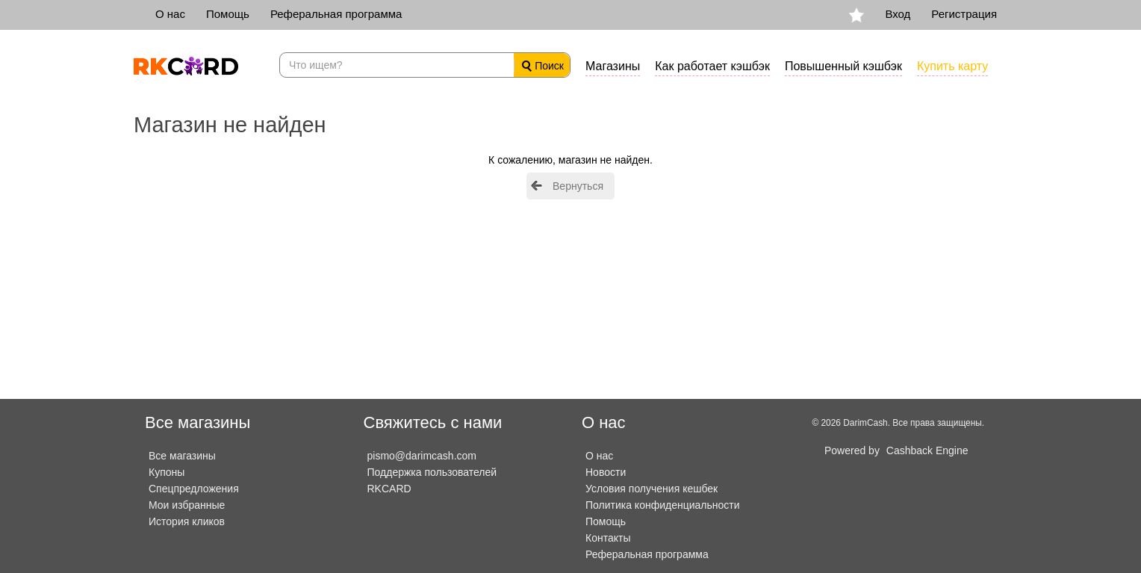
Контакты (607, 538)
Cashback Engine (927, 450)
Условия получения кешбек (651, 489)
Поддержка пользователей (432, 472)
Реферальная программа (336, 13)
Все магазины (182, 456)
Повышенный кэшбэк (843, 66)
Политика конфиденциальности (662, 505)
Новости (605, 472)
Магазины (612, 66)
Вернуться (578, 186)
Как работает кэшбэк (712, 66)
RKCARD (389, 489)
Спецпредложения (194, 489)
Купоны (166, 472)
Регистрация (964, 13)
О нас (170, 13)
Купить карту (952, 66)
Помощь (227, 13)
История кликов (187, 521)
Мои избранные (187, 505)
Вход (897, 13)
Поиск (543, 66)
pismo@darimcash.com (421, 456)
